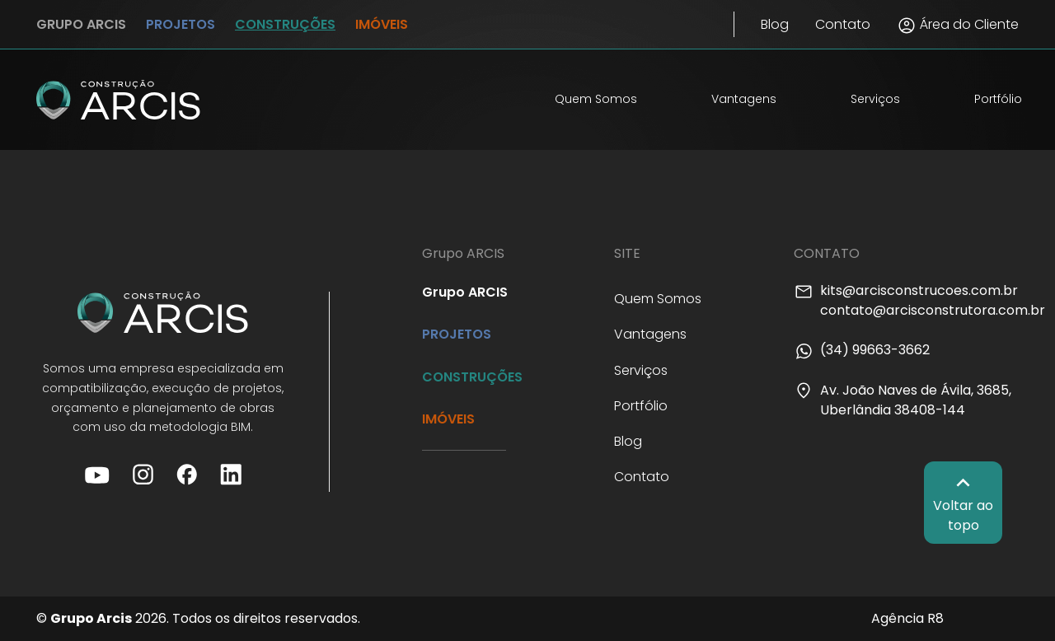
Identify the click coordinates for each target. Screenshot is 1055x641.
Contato (842, 24)
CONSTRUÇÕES (285, 24)
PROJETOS (180, 24)
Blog (775, 24)
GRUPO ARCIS (81, 24)
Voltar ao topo (963, 502)
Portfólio (998, 99)
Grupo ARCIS (465, 292)
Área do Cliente (958, 25)
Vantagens (743, 99)
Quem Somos (596, 99)
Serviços (875, 99)
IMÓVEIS (381, 24)
